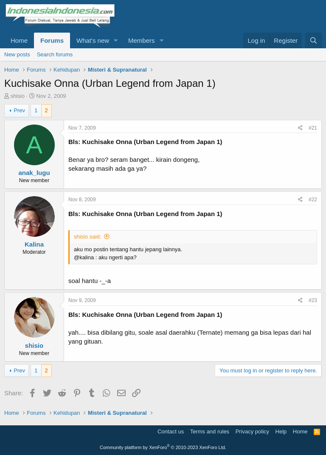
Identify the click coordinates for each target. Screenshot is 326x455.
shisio (18, 96)
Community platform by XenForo (163, 447)
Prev (19, 110)
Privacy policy (252, 431)
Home (19, 40)
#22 (313, 200)
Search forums (55, 54)
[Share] (300, 128)
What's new (92, 40)
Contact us (170, 431)
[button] (116, 40)
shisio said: (87, 236)
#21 (313, 128)
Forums (52, 40)
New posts (17, 54)
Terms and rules (209, 431)
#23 (313, 300)
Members (141, 40)
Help (281, 431)
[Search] (313, 40)
